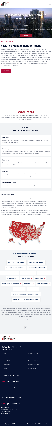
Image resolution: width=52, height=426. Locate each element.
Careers (5, 368)
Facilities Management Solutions (23, 424)
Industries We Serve (33, 353)
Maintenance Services (33, 357)
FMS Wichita (6, 364)
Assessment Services (33, 364)
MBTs (35, 424)
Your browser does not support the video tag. (26, 90)
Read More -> (26, 35)
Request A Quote (7, 361)
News (4, 353)
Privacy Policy (32, 368)
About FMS (6, 357)
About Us (6, 71)
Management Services (33, 361)
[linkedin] (25, 327)
